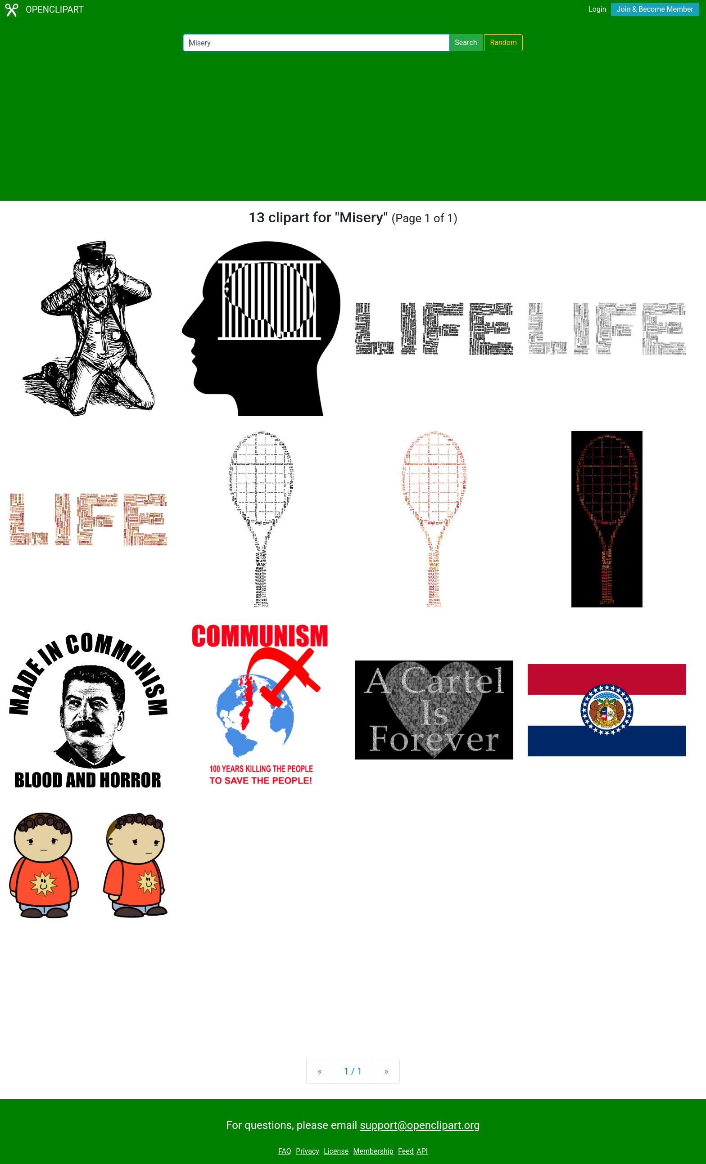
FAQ (284, 1151)
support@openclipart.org (420, 1125)
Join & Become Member (655, 9)
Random (503, 42)
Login (597, 9)
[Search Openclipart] (316, 42)
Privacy (307, 1151)
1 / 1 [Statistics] (353, 1071)
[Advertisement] (353, 126)
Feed (406, 1151)
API (422, 1151)
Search (466, 42)
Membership (373, 1151)
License (336, 1151)
